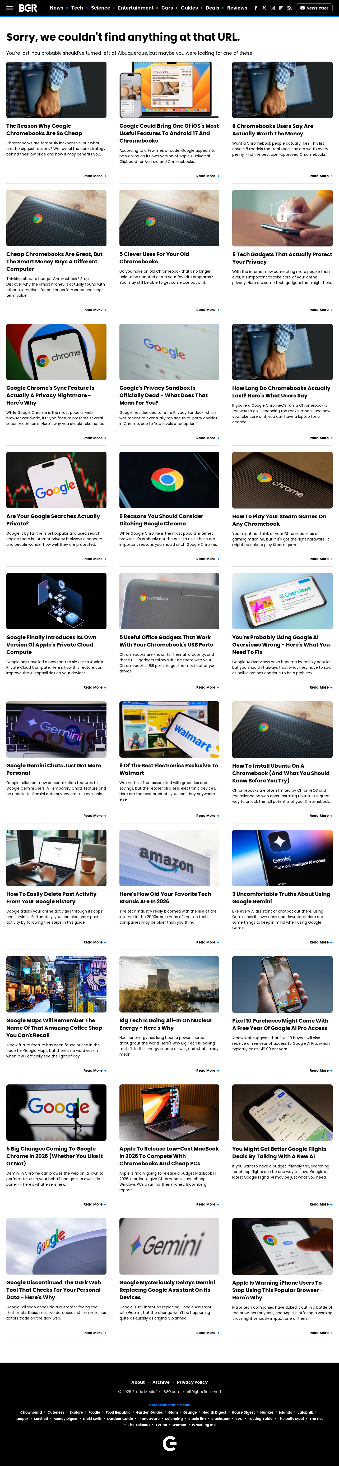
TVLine (161, 1425)
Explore (76, 1412)
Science (100, 8)
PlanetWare (149, 1419)
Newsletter (314, 8)
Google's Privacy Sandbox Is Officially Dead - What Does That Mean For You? (163, 395)
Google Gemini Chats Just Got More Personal (53, 769)
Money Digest (65, 1419)
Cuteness (56, 1412)
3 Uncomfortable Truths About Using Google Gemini (281, 898)
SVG (239, 1419)
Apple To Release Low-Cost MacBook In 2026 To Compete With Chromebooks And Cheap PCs (169, 1156)
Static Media (143, 1392)
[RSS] (289, 8)
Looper (22, 1419)
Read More (93, 176)
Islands (285, 1412)
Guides (189, 8)
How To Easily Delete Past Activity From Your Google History (51, 898)
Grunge (190, 1412)
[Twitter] (264, 8)
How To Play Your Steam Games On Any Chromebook (279, 520)
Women (179, 1425)
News (56, 8)
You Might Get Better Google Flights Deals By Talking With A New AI (279, 1153)
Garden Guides (149, 1412)
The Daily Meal (291, 1419)
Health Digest (214, 1412)
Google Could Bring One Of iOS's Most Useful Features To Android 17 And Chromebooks (169, 133)
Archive (161, 1382)
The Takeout (139, 1425)
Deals (213, 8)
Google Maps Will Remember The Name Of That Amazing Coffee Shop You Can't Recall (54, 1028)
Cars (167, 8)
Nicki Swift (92, 1419)
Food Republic (118, 1412)
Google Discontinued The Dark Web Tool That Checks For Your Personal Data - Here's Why (53, 1290)
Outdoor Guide (120, 1419)
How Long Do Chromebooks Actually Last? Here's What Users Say (281, 392)
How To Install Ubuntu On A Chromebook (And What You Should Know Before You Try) (281, 773)
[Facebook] (256, 8)
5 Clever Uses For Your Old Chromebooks (154, 258)
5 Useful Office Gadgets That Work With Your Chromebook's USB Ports (166, 641)
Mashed (41, 1419)
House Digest (243, 1412)
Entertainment (136, 8)
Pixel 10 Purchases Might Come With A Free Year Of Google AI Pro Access (280, 1024)
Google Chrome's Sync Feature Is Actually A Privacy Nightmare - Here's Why (50, 395)
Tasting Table (260, 1419)
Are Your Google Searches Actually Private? (53, 520)
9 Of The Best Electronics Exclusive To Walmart (168, 769)
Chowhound (31, 1412)
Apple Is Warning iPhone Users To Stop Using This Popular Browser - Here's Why (277, 1290)
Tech (77, 8)
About (138, 1382)
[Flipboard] (281, 8)
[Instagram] (273, 8)
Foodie (94, 1412)
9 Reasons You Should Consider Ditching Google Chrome (161, 520)
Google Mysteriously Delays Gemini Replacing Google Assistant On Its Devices (167, 1290)
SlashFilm (197, 1419)
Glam (173, 1412)
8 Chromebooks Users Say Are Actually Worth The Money (272, 130)
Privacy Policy (192, 1382)
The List (316, 1419)
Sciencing (174, 1419)
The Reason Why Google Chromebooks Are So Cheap (44, 129)
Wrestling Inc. (204, 1425)
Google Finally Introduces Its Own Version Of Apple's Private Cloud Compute (51, 645)
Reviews (237, 8)
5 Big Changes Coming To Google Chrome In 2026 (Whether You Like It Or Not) (54, 1156)
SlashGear (220, 1419)
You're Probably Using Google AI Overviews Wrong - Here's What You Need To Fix (281, 645)
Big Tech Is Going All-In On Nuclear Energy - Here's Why (165, 1024)
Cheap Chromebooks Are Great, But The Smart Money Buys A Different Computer (54, 261)
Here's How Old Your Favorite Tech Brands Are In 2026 (165, 898)
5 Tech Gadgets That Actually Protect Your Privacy (282, 258)
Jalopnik (305, 1412)
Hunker (266, 1412)
